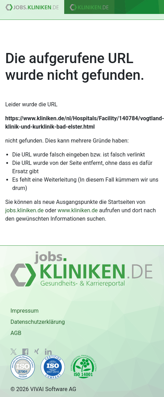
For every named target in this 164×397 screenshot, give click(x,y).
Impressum (24, 310)
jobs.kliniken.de (24, 210)
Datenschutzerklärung (37, 322)
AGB (15, 333)
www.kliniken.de (78, 210)
